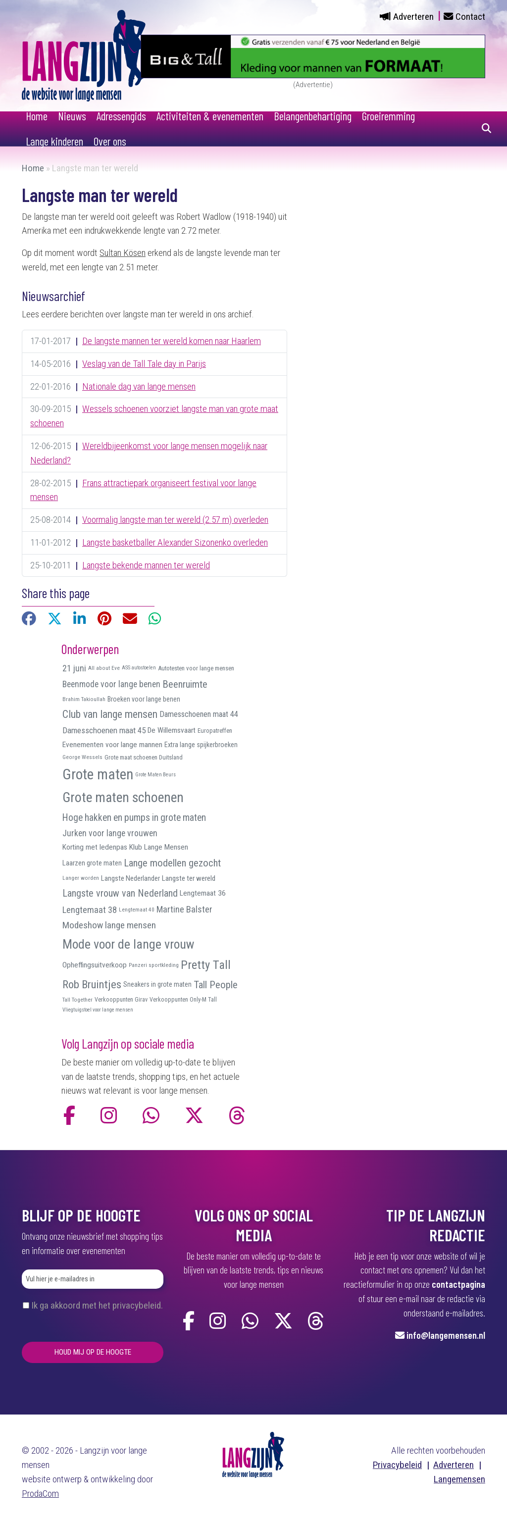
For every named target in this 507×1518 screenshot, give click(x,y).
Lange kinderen (54, 141)
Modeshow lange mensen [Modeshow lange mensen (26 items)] (109, 925)
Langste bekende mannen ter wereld (146, 565)
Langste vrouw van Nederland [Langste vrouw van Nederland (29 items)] (120, 893)
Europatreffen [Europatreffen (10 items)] (215, 730)
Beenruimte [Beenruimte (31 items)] (184, 684)
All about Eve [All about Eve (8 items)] (104, 667)
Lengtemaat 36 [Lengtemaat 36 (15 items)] (203, 893)
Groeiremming (388, 116)
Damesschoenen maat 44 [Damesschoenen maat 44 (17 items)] (198, 714)
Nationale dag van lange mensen (139, 386)
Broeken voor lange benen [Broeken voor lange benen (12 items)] (143, 699)
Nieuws (72, 116)
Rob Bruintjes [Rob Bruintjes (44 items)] (91, 984)
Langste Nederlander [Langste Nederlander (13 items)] (130, 878)
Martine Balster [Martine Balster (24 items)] (184, 909)
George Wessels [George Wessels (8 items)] (82, 757)
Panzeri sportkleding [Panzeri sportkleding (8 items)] (154, 964)
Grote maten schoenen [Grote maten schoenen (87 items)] (123, 798)
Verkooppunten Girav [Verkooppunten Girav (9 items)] (121, 999)
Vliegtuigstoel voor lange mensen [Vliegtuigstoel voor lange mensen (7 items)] (97, 1010)
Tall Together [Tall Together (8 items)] (77, 999)
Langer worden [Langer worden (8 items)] (80, 877)
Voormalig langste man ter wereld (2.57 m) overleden (175, 519)
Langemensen (459, 1479)
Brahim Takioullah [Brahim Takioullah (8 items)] (83, 699)
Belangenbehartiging (313, 116)
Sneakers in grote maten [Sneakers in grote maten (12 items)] (157, 984)
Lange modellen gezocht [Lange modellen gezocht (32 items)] (172, 863)
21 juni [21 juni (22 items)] (74, 668)
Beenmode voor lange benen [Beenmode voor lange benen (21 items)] (111, 684)
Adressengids (121, 116)
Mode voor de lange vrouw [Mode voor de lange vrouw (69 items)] (128, 944)
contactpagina (458, 1284)
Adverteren (413, 16)
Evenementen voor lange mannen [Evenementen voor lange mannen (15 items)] (112, 744)
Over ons (110, 141)
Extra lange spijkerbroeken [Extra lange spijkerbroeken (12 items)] (201, 745)
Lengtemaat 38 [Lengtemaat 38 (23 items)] (89, 910)
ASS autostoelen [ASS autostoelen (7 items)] (139, 667)
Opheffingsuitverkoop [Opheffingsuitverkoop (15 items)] (94, 965)
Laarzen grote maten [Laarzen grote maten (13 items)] (92, 863)
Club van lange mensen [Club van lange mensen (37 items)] (109, 714)
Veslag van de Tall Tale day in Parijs (144, 363)
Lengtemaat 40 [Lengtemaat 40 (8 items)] (136, 909)
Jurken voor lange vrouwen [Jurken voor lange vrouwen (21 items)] (109, 833)
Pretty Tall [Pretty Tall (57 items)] (206, 965)
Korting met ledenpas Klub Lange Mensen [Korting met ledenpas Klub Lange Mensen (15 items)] (125, 847)
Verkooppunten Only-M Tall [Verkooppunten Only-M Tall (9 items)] (183, 999)
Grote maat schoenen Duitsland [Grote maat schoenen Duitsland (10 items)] (143, 757)
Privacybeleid (397, 1464)
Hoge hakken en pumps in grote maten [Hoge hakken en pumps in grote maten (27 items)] (134, 817)
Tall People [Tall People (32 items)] (216, 985)
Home (37, 116)
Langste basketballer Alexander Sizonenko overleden (175, 542)
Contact (470, 16)
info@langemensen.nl (445, 1335)
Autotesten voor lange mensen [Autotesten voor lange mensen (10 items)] (196, 668)
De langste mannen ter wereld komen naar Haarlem (171, 341)
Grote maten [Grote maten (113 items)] (97, 774)
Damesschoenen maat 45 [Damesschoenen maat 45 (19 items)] (104, 730)
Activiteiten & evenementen (209, 116)
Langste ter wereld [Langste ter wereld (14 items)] (188, 878)
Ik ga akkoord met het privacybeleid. (97, 1305)
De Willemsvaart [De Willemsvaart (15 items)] (172, 730)
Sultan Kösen (123, 252)
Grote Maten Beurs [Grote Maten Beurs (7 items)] (155, 774)
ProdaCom (40, 1493)
